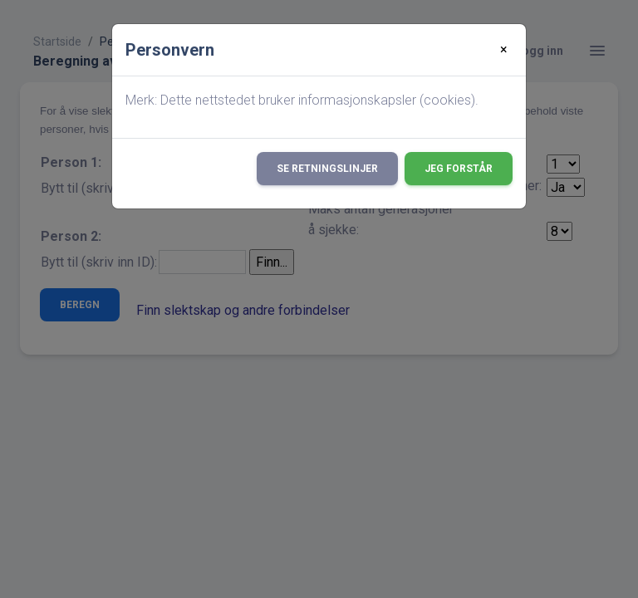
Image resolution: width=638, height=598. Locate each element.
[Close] (504, 49)
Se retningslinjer (327, 168)
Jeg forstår (459, 168)
